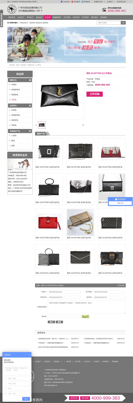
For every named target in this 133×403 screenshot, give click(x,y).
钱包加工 (39, 17)
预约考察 (85, 398)
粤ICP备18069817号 (50, 385)
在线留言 (110, 2)
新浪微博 (77, 2)
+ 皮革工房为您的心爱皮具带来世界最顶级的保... (53, 347)
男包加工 (30, 17)
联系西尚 (103, 17)
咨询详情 (74, 398)
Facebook (66, 2)
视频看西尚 (57, 17)
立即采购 (95, 94)
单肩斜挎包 (15, 90)
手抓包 (39, 65)
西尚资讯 (94, 17)
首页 (17, 65)
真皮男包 (32, 23)
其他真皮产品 (15, 131)
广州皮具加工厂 (24, 23)
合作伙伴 (76, 17)
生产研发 (67, 17)
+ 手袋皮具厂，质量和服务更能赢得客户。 (51, 343)
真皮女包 (39, 23)
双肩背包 (14, 95)
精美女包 (31, 65)
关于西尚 (85, 17)
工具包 (13, 135)
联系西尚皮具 (121, 2)
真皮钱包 (45, 23)
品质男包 (13, 106)
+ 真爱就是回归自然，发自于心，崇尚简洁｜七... (53, 339)
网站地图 (115, 361)
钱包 (13, 141)
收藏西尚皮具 (98, 2)
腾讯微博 (87, 2)
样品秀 (47, 17)
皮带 (13, 146)
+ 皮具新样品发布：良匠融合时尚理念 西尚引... (98, 339)
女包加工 (21, 17)
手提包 (13, 84)
